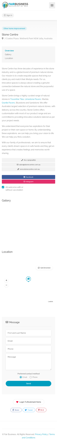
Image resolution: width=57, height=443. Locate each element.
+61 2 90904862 (28, 160)
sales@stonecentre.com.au (28, 165)
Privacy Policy (41, 434)
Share (16, 410)
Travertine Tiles (17, 99)
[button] (6, 280)
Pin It (41, 410)
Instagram (28, 182)
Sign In (8, 15)
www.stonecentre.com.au (28, 169)
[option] (28, 223)
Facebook (28, 177)
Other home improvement (14, 28)
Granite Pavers (8, 103)
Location (9, 58)
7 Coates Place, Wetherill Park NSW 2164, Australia (27, 38)
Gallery (8, 54)
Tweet (29, 410)
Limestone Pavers (33, 99)
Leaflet (50, 301)
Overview (9, 50)
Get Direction (45, 268)
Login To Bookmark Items (28, 401)
